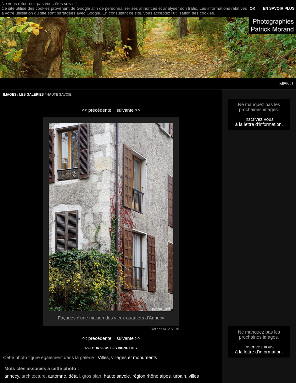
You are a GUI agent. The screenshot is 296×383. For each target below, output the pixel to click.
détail (74, 376)
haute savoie (117, 376)
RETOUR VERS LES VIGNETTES (111, 348)
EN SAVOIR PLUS (278, 8)
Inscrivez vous (259, 119)
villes (194, 376)
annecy (11, 376)
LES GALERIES (31, 94)
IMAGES (9, 94)
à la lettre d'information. (259, 124)
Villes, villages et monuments (127, 357)
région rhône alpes (151, 376)
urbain (179, 376)
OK (252, 8)
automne (57, 376)
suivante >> (128, 110)
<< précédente (97, 110)
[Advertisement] (259, 230)
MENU (286, 83)
